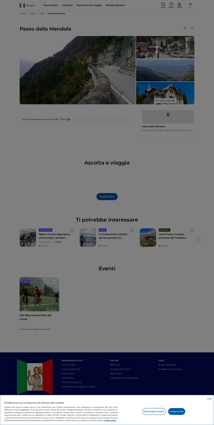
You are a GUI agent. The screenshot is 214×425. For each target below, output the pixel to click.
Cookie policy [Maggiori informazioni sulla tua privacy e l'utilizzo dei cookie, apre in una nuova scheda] (109, 420)
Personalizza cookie (154, 411)
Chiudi (209, 398)
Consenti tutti (177, 411)
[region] (107, 410)
